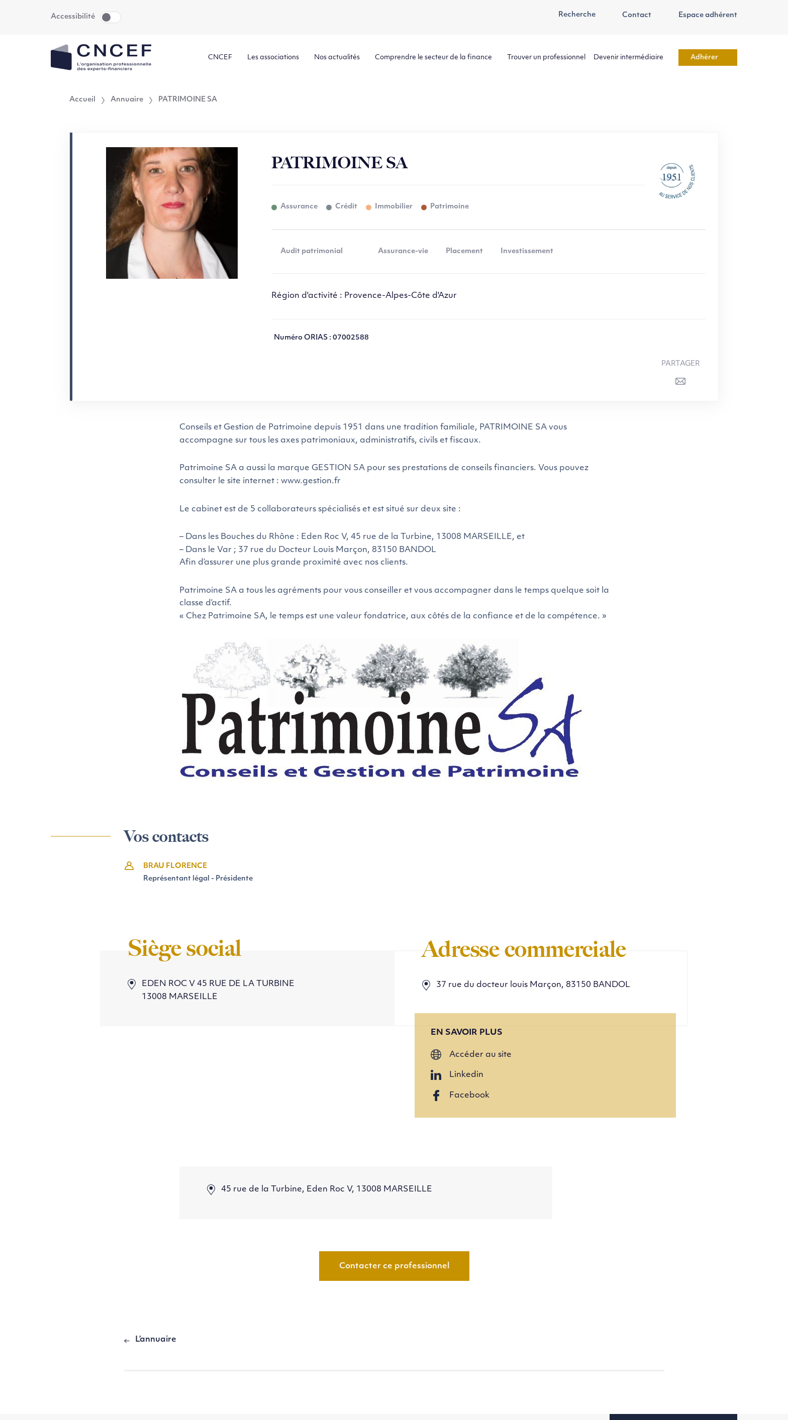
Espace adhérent (702, 16)
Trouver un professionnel (546, 57)
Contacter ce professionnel (394, 1266)
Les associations (276, 57)
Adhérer (708, 57)
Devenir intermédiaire (632, 57)
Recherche (571, 15)
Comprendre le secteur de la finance (437, 57)
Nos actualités (340, 57)
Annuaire (127, 99)
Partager (680, 364)
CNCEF (223, 57)
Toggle (110, 17)
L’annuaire (155, 1340)
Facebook (469, 1095)
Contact (632, 16)
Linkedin (466, 1075)
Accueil (82, 99)
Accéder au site (480, 1055)
